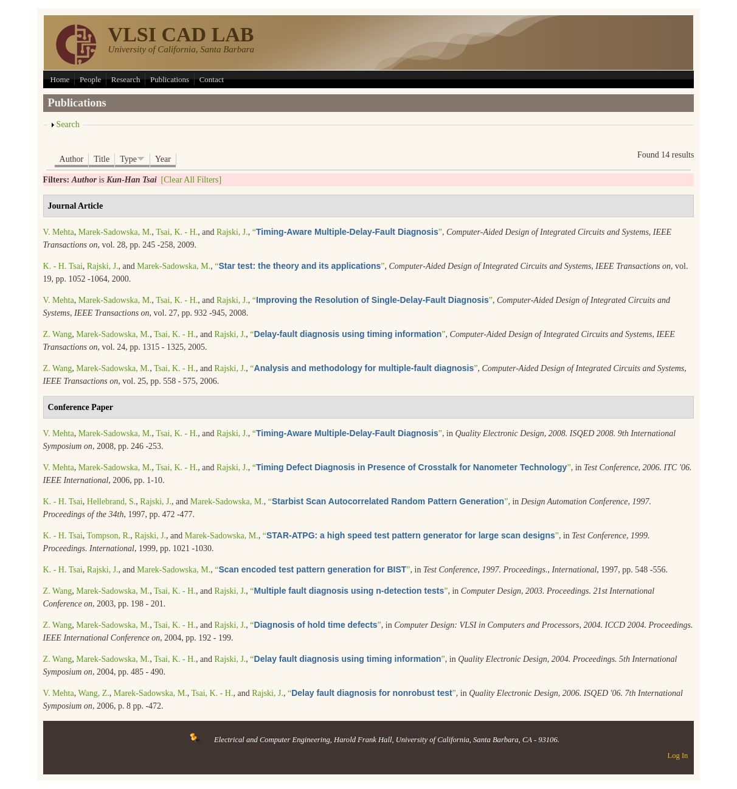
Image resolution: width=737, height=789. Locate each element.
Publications (169, 79)
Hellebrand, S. (111, 501)
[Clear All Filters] (191, 179)
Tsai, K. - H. (177, 232)
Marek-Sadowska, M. (115, 232)
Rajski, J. (232, 232)
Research (125, 79)
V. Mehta (58, 232)
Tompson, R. (109, 535)
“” (347, 232)
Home (60, 79)
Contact (211, 79)
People (90, 79)
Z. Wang (57, 334)
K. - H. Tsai (63, 266)
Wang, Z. (93, 693)
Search (68, 124)
